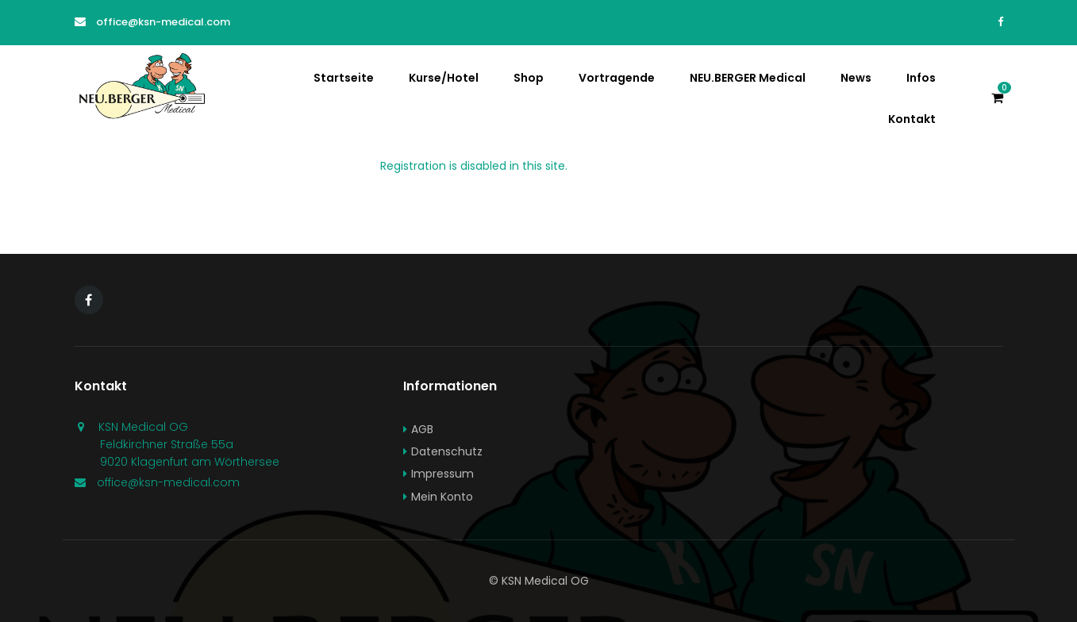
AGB (422, 429)
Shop (528, 77)
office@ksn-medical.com (163, 21)
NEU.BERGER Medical (748, 77)
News (855, 77)
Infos (921, 77)
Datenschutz (447, 451)
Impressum (442, 474)
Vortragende (617, 77)
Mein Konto (442, 497)
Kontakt (912, 119)
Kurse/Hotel (444, 77)
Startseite (343, 77)
